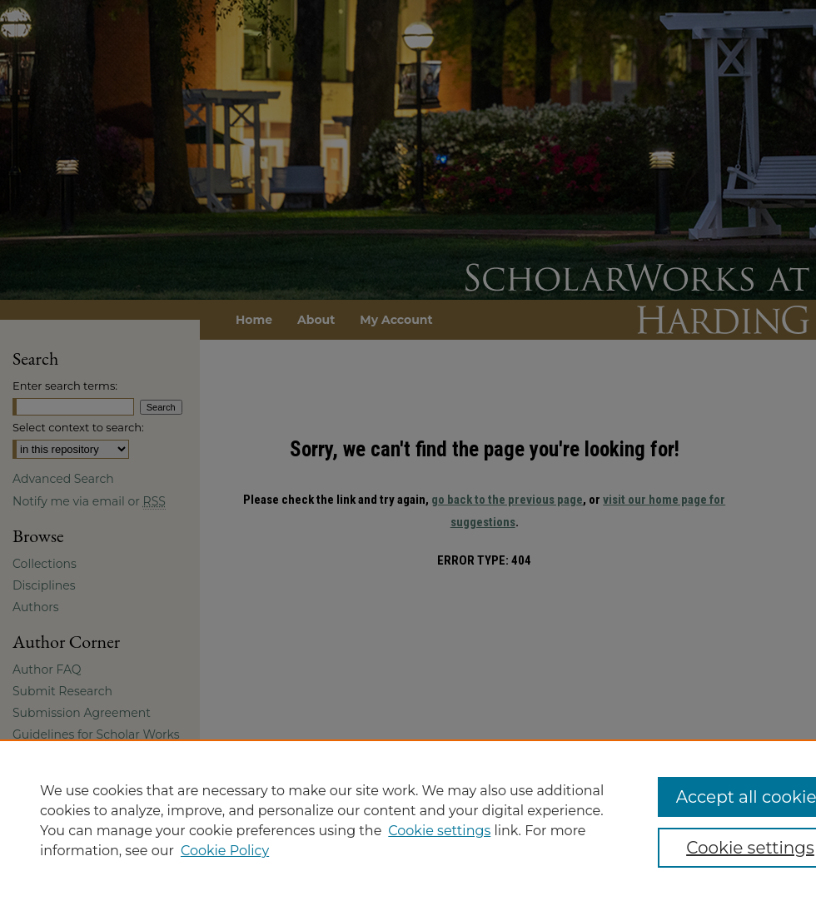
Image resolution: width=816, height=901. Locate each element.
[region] (408, 820)
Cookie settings (439, 831)
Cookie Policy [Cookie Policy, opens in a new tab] (225, 851)
